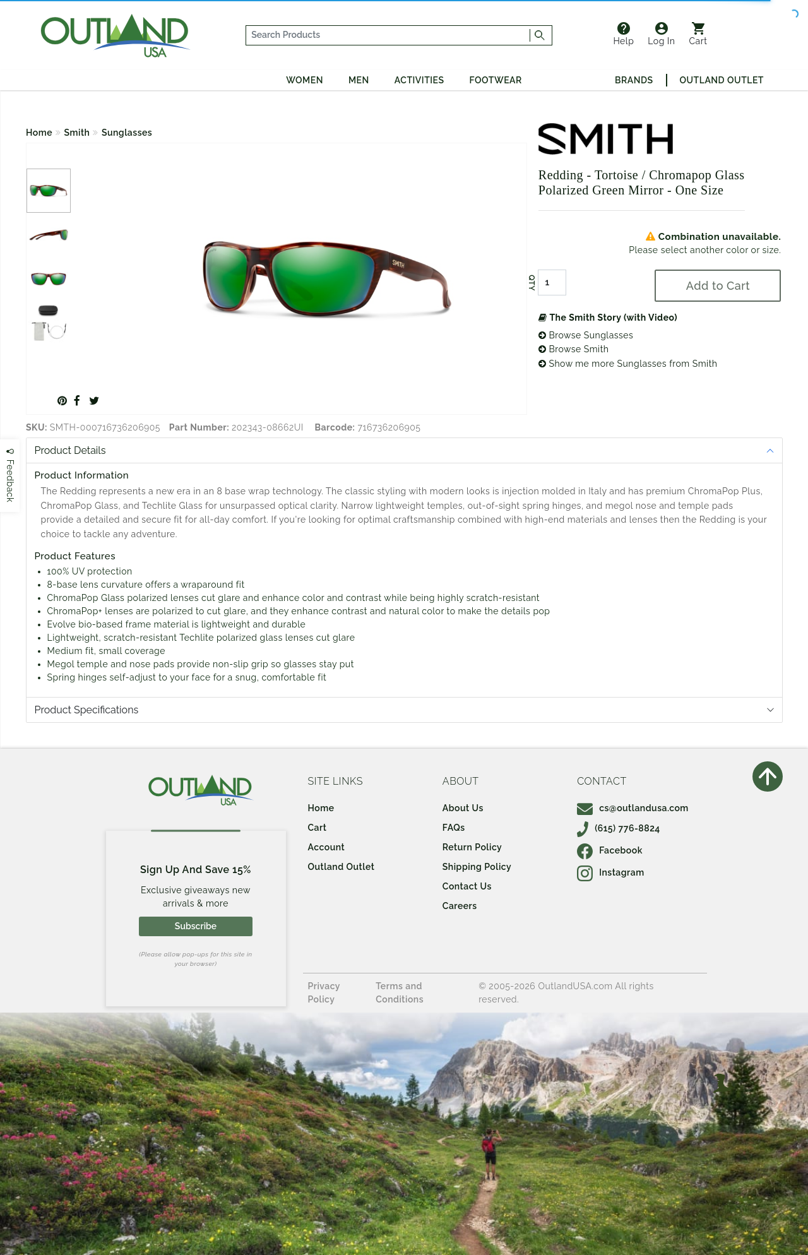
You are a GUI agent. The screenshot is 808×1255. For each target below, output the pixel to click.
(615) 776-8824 (618, 828)
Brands (634, 80)
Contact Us (467, 886)
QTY (531, 283)
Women (304, 80)
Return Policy (472, 847)
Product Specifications (87, 710)
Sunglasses (127, 133)
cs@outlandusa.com (633, 808)
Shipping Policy (477, 867)
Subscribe (196, 926)
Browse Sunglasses (585, 335)
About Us (463, 808)
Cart (698, 34)
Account (326, 847)
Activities (419, 80)
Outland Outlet (722, 80)
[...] (388, 35)
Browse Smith (573, 349)
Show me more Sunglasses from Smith (628, 364)
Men (358, 80)
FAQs (454, 828)
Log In (661, 34)
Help (623, 34)
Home (39, 133)
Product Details (70, 450)
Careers (460, 906)
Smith (77, 133)
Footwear (496, 80)
